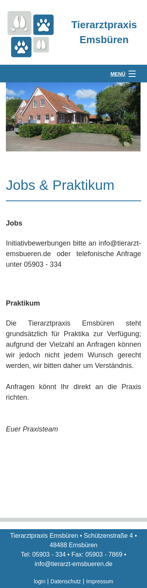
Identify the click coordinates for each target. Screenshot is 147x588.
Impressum (99, 581)
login (39, 581)
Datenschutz (66, 581)
